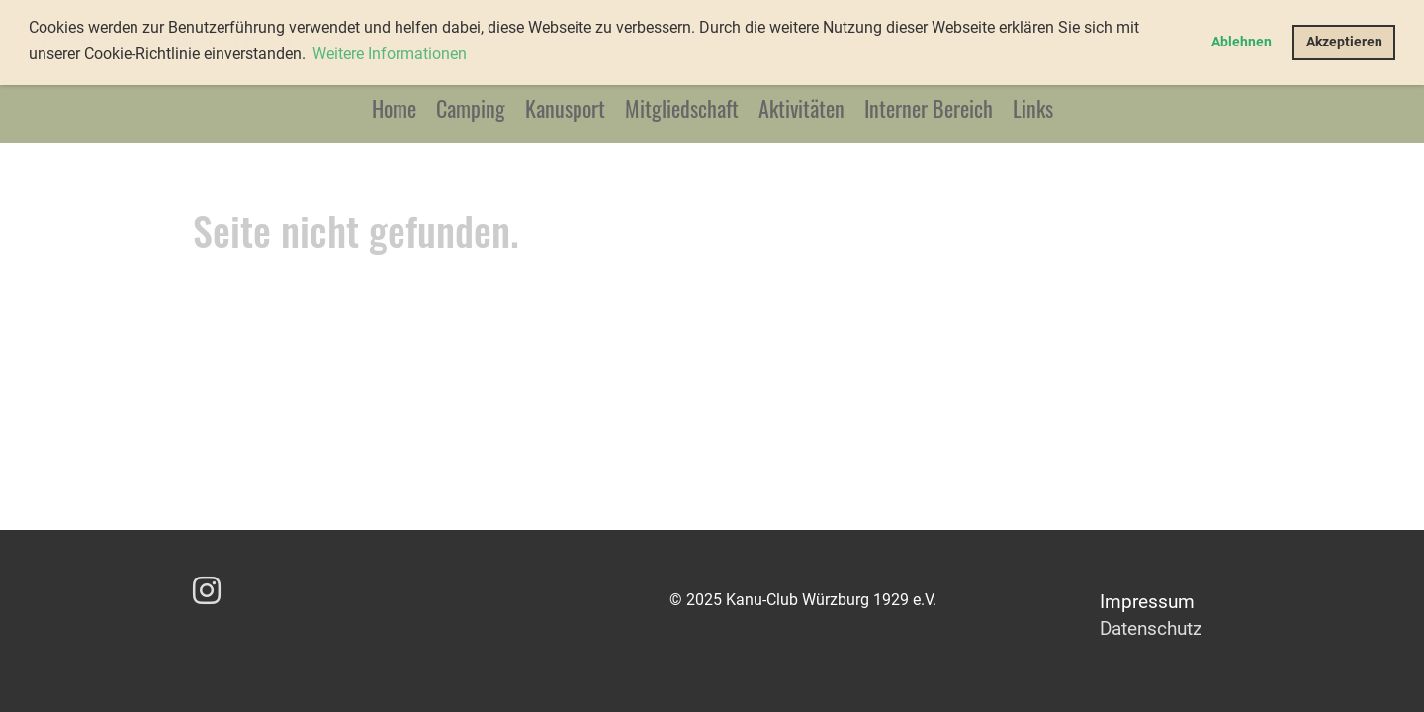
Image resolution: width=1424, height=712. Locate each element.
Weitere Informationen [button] (389, 53)
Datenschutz (1151, 628)
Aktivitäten (801, 108)
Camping (470, 108)
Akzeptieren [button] (1344, 42)
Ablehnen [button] (1241, 42)
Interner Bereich (928, 108)
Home (394, 108)
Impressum (1147, 601)
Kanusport (565, 108)
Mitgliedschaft (682, 108)
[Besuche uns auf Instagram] (207, 591)
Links (1033, 108)
